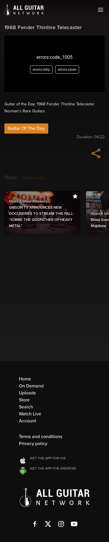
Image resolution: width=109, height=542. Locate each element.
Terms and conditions (40, 437)
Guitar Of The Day (26, 128)
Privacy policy (33, 444)
